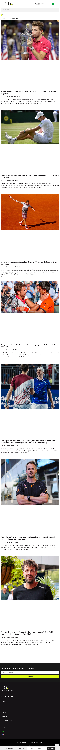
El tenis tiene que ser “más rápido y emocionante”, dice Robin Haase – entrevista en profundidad (27, 633)
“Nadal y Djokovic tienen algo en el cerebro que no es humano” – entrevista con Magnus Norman (29, 538)
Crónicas (4, 705)
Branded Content (7, 720)
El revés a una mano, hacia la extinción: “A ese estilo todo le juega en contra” (29, 262)
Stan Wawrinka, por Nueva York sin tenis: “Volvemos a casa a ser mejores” (28, 92)
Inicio (3, 701)
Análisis (4, 712)
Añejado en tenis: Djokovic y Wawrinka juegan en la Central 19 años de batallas (30, 345)
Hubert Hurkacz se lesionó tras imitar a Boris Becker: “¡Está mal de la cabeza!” (30, 176)
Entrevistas (5, 709)
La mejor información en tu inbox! (15, 748)
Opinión (4, 716)
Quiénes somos (6, 728)
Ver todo (4, 724)
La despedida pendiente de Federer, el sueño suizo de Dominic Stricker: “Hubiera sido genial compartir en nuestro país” (28, 441)
